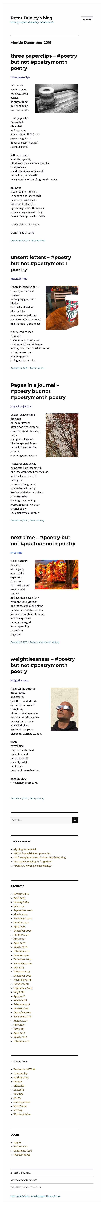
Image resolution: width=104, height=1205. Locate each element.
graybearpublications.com (26, 1187)
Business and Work (24, 1069)
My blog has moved (25, 849)
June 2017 (19, 1024)
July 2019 (19, 967)
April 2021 (19, 926)
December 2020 (23, 930)
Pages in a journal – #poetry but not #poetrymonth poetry (38, 391)
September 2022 (23, 910)
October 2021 (21, 922)
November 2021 (23, 918)
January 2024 (21, 902)
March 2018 (20, 1000)
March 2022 (20, 914)
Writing (40, 368)
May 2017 (19, 1028)
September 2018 (23, 987)
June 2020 (19, 938)
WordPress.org (22, 1154)
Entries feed (20, 1146)
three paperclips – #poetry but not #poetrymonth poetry (44, 62)
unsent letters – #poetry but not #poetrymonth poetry (41, 263)
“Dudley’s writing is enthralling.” (33, 865)
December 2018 (22, 975)
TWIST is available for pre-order (32, 853)
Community (20, 1073)
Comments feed (23, 1150)
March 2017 (20, 1037)
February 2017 (22, 1041)
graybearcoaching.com (24, 1180)
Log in (17, 1142)
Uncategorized (38, 240)
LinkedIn (19, 1089)
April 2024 (19, 898)
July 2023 (19, 906)
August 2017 (20, 1020)
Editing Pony (21, 1077)
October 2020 (21, 934)
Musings (18, 1093)
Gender (18, 1081)
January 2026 (21, 893)
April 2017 (19, 1032)
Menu (87, 19)
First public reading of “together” (33, 861)
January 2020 (21, 955)
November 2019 (23, 963)
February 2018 (22, 1004)
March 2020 (20, 947)
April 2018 (19, 996)
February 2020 (22, 951)
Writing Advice (22, 1114)
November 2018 (23, 979)
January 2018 (21, 1008)
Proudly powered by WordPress (45, 1196)
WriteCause (20, 1106)
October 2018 (21, 983)
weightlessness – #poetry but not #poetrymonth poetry (43, 665)
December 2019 (22, 959)
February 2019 (22, 971)
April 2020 (19, 943)
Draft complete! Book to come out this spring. (40, 857)
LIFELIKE (19, 1085)
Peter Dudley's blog (31, 17)
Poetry (33, 368)
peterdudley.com (21, 1172)
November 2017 (22, 1016)
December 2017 (22, 1012)
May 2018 (19, 992)
